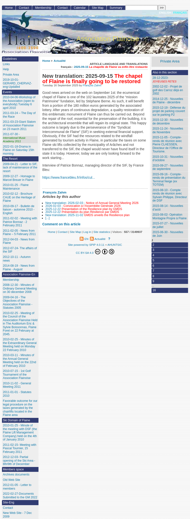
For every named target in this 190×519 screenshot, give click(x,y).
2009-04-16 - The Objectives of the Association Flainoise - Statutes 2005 (17, 303)
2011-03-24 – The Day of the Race (19, 114)
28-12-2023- (169, 79)
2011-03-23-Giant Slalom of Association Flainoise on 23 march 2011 (19, 125)
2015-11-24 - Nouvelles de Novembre (167, 130)
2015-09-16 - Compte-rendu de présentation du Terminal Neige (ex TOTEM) (168, 180)
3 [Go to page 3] (153, 250)
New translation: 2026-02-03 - (92, 203)
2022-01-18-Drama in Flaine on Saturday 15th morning (18, 150)
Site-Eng (8, 502)
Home (46, 60)
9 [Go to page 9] (153, 281)
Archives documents (16, 474)
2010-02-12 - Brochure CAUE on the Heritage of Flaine (19, 197)
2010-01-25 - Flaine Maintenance (16, 186)
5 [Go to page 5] (153, 260)
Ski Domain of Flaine (16, 420)
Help (6, 69)
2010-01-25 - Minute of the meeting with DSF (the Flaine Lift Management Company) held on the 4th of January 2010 (20, 432)
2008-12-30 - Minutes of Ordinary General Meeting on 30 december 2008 (20, 288)
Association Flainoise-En (19, 274)
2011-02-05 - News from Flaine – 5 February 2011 (19, 232)
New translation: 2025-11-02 (87, 215)
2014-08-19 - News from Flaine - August (19, 267)
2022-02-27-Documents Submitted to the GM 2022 (20, 495)
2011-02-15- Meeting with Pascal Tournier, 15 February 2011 (19, 448)
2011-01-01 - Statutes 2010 (17, 393)
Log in (87, 231)
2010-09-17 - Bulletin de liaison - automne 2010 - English (19, 209)
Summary (116, 7)
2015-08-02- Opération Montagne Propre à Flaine (169, 216)
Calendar (80, 7)
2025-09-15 (111, 66)
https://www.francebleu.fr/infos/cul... (68, 177)
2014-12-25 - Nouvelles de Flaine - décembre (167, 100)
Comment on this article (61, 224)
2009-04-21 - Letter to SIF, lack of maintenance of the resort (20, 167)
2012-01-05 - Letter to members (17, 486)
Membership (43, 7)
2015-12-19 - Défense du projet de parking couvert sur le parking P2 (168, 111)
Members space (13, 469)
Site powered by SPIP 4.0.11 (86, 244)
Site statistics (102, 231)
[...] (47, 218)
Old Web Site (11, 480)
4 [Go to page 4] (153, 255)
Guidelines (10, 59)
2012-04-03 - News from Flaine (19, 241)
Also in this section (164, 72)
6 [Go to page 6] (153, 265)
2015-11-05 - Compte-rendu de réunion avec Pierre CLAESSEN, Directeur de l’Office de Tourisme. (167, 144)
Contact (24, 7)
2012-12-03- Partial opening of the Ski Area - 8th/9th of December (19, 460)
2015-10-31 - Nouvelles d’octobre (167, 158)
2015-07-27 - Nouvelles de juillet (167, 225)
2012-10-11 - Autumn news (17, 258)
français (180, 12)
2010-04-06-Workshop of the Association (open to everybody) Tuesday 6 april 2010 (19, 103)
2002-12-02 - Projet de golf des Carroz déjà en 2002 (167, 90)
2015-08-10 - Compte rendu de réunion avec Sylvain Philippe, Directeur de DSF (169, 195)
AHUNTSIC (114, 244)
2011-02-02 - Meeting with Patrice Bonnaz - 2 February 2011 (20, 222)
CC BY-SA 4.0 (95, 251)
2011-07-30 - (20, 137)
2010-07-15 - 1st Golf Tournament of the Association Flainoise (17, 374)
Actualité (60, 60)
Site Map (98, 7)
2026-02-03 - (83, 206)
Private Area (170, 61)
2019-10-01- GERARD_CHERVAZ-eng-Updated (17, 83)
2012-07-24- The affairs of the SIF (20, 250)
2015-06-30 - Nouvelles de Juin (167, 234)
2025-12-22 (83, 209)
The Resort (10, 158)
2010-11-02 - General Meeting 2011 (17, 385)
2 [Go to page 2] (153, 244)
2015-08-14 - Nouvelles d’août (167, 207)
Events (7, 92)
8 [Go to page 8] (153, 276)
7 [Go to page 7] (153, 271)
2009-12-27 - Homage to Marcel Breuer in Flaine (19, 178)
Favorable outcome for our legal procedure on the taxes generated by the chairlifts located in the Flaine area (20, 408)
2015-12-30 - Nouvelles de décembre (167, 121)
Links (6, 64)
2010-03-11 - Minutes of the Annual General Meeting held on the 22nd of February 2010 (19, 360)
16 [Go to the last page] (154, 290)
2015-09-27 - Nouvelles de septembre (167, 167)
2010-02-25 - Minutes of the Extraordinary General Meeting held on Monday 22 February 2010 (20, 345)
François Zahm (92, 85)
